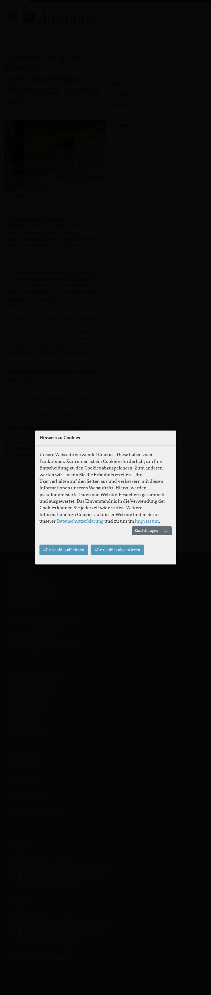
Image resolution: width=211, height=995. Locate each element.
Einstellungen (146, 530)
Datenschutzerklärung (80, 521)
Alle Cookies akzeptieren (117, 550)
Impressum (147, 521)
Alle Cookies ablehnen (63, 550)
